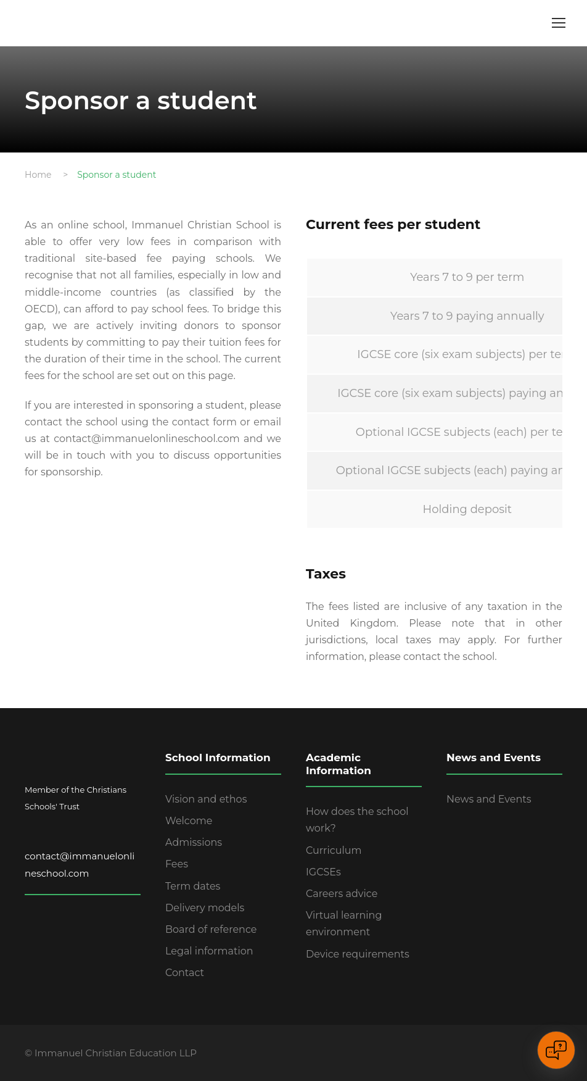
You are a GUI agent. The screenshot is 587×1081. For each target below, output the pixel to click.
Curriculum (334, 850)
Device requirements (357, 954)
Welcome (188, 821)
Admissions (193, 842)
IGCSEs (323, 872)
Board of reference (211, 929)
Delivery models (204, 908)
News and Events (489, 799)
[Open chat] (556, 1050)
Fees (176, 864)
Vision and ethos (206, 799)
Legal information (209, 951)
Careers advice (341, 893)
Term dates (192, 886)
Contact (184, 973)
